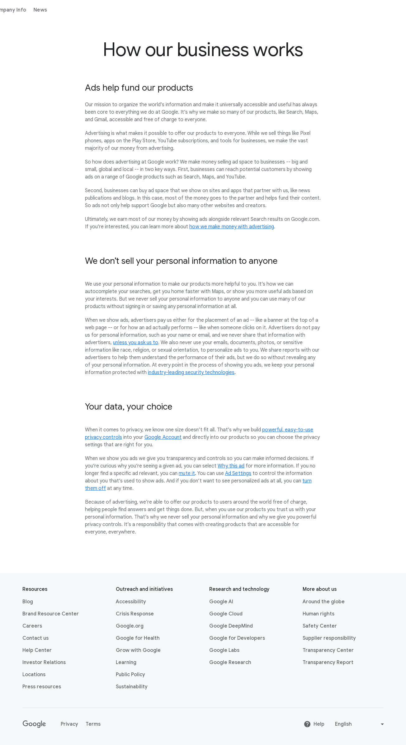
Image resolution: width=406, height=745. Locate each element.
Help (314, 724)
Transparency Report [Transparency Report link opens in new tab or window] (328, 662)
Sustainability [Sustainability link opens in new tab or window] (132, 687)
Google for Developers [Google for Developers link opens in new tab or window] (237, 638)
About (58, 10)
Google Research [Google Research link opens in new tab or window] (230, 662)
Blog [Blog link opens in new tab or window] (27, 602)
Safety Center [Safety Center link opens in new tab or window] (320, 626)
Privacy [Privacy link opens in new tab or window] (69, 724)
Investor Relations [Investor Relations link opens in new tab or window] (44, 662)
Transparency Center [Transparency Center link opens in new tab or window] (328, 650)
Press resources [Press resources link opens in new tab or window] (41, 687)
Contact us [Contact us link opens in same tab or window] (35, 638)
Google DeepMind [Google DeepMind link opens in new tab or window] (231, 626)
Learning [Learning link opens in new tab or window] (126, 662)
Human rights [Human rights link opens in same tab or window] (318, 614)
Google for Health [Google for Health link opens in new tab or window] (138, 638)
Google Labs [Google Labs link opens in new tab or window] (224, 650)
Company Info (120, 10)
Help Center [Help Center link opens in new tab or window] (37, 650)
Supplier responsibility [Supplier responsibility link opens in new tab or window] (329, 638)
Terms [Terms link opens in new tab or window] (93, 724)
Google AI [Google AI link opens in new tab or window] (221, 602)
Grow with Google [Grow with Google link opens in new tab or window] (138, 650)
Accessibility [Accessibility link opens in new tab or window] (131, 602)
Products (84, 10)
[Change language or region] (360, 724)
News (151, 10)
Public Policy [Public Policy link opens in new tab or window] (130, 674)
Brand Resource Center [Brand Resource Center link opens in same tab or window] (50, 614)
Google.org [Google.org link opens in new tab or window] (130, 626)
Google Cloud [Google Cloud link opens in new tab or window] (226, 614)
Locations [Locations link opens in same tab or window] (33, 674)
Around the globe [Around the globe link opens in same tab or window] (324, 602)
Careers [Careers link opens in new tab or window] (32, 626)
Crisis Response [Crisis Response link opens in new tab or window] (135, 614)
